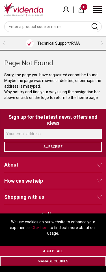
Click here (40, 227)
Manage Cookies (53, 261)
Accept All (53, 251)
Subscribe (53, 146)
